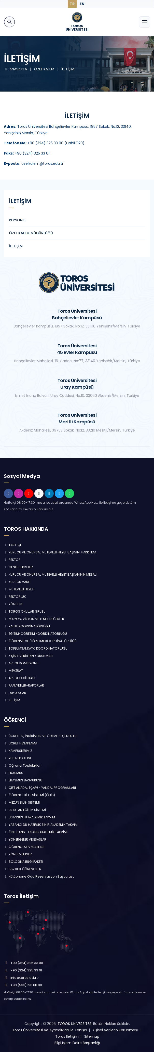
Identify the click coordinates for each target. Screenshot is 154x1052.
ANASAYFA (16, 69)
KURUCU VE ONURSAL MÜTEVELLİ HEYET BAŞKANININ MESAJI (50, 574)
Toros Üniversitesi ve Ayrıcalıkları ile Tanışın (49, 1030)
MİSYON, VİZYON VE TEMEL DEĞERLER (34, 619)
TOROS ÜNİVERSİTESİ (75, 1023)
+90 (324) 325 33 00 (26, 963)
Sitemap (91, 1036)
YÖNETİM (13, 604)
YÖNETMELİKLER (18, 854)
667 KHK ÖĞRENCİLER (22, 869)
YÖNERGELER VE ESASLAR (25, 839)
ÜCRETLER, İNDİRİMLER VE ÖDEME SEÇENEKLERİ (40, 736)
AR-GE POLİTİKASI (19, 678)
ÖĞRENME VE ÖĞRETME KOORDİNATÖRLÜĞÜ (40, 641)
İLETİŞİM (67, 69)
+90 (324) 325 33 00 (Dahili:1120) (56, 143)
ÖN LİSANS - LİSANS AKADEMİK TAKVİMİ (35, 832)
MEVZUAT (13, 670)
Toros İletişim (67, 1036)
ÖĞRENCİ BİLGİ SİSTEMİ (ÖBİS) (29, 795)
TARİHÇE (13, 545)
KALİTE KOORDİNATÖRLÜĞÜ (27, 626)
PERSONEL (17, 220)
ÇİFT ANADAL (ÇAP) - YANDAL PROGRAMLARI (40, 787)
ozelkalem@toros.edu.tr (33, 163)
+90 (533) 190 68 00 (26, 985)
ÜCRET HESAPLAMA (20, 743)
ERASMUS (13, 773)
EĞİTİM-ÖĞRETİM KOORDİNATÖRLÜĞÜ (35, 633)
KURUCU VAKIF (17, 582)
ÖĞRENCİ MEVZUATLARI (24, 847)
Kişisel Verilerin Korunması (115, 1030)
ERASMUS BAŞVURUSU (23, 780)
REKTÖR (12, 559)
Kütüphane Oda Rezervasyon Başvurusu (39, 876)
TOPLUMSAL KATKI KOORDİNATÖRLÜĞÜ (35, 648)
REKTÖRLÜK (15, 596)
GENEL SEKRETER (18, 567)
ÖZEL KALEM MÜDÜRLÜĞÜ (31, 233)
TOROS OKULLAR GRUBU (25, 611)
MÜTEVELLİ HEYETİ (19, 589)
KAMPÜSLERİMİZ (18, 751)
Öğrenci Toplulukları (22, 765)
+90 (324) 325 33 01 (26, 970)
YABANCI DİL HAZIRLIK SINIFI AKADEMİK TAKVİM (41, 824)
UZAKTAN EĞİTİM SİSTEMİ (25, 810)
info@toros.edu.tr (24, 977)
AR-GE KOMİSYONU (21, 663)
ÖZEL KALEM (44, 69)
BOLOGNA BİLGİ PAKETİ (23, 861)
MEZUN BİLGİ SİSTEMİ (22, 802)
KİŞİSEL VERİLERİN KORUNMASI (28, 656)
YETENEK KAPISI (17, 758)
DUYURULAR (15, 693)
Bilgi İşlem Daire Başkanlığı (77, 1042)
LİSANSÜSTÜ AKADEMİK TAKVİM (29, 817)
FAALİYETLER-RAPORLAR (24, 685)
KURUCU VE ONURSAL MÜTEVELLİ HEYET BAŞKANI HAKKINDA (50, 552)
